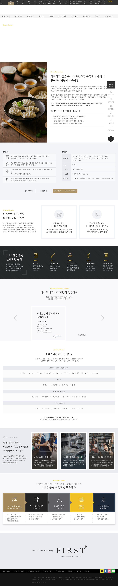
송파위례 (54, 1)
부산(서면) (72, 3)
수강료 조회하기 (28, 191)
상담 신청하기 (44, 191)
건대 (60, 1)
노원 (35, 1)
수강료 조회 (8, 48)
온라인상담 (111, 102)
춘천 (85, 1)
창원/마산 (97, 3)
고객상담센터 (108, 16)
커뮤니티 (97, 16)
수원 (29, 3)
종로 (29, 1)
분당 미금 (72, 1)
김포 (17, 3)
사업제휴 (70, 571)
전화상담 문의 (65, 191)
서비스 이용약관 (7, 571)
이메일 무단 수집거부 (33, 571)
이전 (15, 318)
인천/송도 (47, 1)
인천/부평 (41, 1)
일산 (23, 3)
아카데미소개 (6, 16)
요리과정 (41, 16)
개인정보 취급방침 (19, 571)
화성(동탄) (78, 3)
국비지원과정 (74, 16)
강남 (11, 1)
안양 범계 (41, 3)
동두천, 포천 (97, 1)
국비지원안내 (111, 109)
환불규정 (87, 571)
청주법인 (103, 1)
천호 (66, 1)
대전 (60, 3)
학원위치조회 (111, 116)
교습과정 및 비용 (59, 571)
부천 (11, 3)
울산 (54, 3)
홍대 (23, 1)
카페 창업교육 (62, 16)
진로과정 (51, 16)
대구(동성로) (79, 1)
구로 (17, 1)
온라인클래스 (111, 130)
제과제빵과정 (30, 16)
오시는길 (78, 571)
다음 (102, 318)
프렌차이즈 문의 (47, 571)
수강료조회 (111, 95)
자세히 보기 (59, 336)
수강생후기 (111, 123)
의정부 (91, 1)
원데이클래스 (86, 16)
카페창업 (110, 1)
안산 (35, 3)
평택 (103, 3)
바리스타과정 (18, 16)
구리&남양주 (48, 3)
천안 (91, 3)
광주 (66, 3)
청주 (85, 3)
